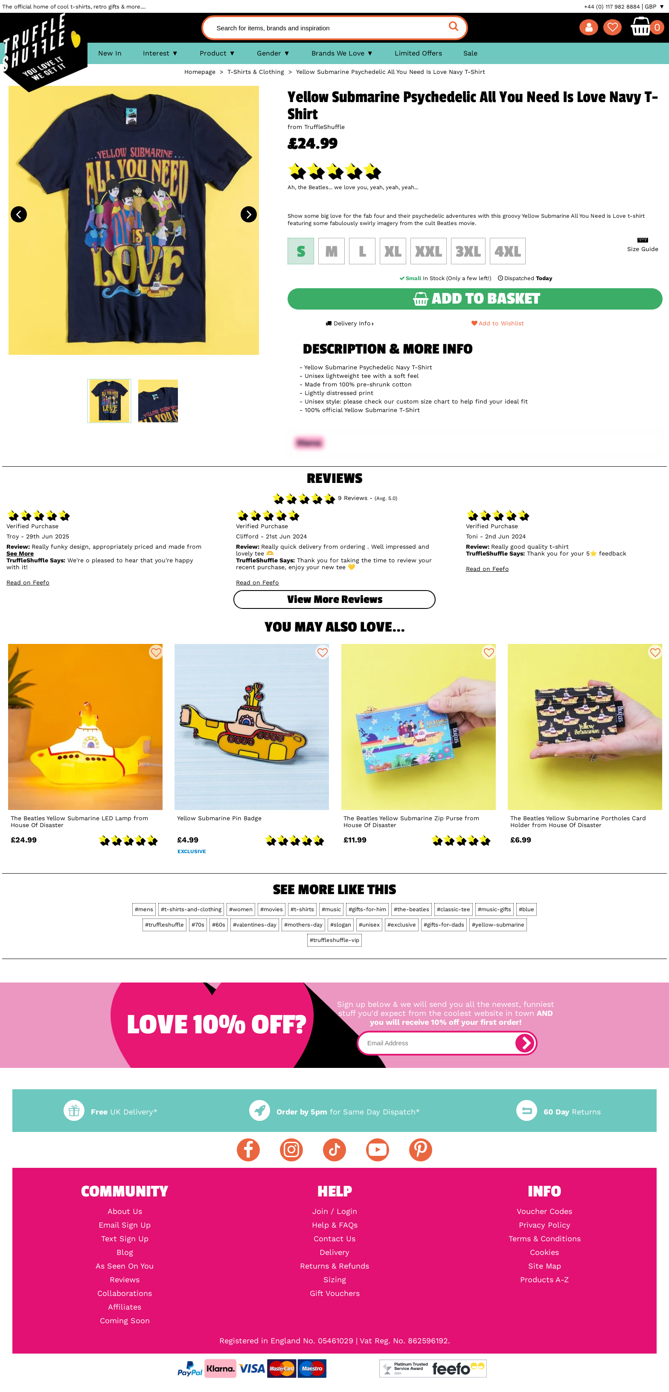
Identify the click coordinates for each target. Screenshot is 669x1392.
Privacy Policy (544, 1225)
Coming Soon (125, 1321)
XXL (428, 252)
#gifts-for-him (367, 909)
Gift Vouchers (335, 1293)
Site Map (544, 1266)
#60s (218, 924)
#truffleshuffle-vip (334, 940)
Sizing (334, 1280)
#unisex (369, 924)
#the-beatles (411, 909)
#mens (144, 909)
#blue (526, 909)
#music (331, 909)
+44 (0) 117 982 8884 (612, 6)
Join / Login (334, 1211)
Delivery (334, 1252)
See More (20, 553)
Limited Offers (418, 53)
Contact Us (334, 1239)
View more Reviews (334, 599)
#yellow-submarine (498, 924)
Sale (470, 53)
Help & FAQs (335, 1225)
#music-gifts (494, 909)
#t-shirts (302, 909)
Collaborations (124, 1293)
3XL (468, 252)
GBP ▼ (655, 6)
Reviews (125, 1280)
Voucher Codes (544, 1211)
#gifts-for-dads (444, 924)
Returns (558, 1111)
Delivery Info (349, 323)
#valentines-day (254, 924)
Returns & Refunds (334, 1266)
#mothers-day (303, 924)
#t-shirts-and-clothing (191, 909)
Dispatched (524, 278)
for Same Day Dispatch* (334, 1111)
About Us (125, 1211)
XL (392, 252)
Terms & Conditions (545, 1239)
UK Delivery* (110, 1111)
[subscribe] (524, 1043)
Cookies (544, 1252)
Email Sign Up (125, 1225)
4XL (507, 252)
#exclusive (401, 924)
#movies (271, 909)
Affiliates (124, 1307)
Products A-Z (544, 1280)
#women (241, 909)
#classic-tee (453, 909)
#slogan (340, 924)
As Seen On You (125, 1266)
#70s (198, 924)
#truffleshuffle (164, 924)
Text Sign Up (124, 1239)
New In (110, 53)
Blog (124, 1252)
